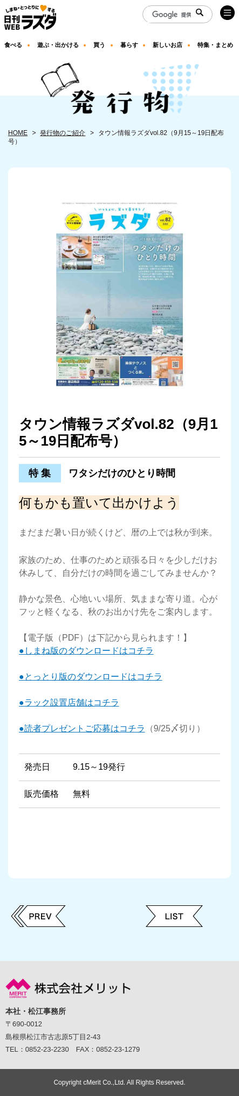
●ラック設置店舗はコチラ (69, 702)
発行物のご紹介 (62, 133)
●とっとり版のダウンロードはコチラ (90, 676)
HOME (18, 133)
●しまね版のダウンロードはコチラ (86, 650)
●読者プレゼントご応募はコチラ (82, 728)
